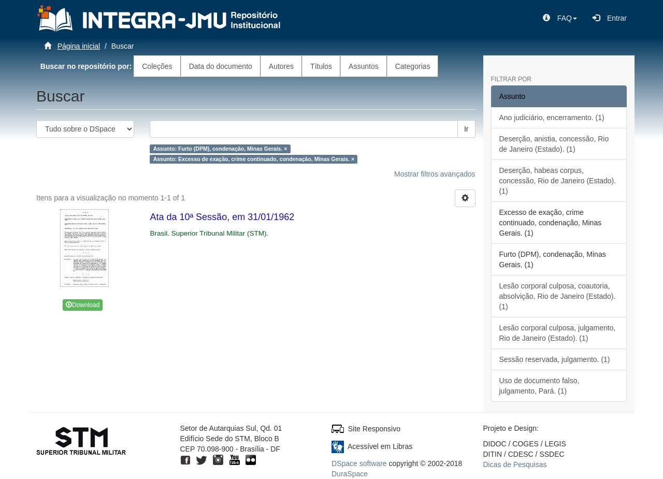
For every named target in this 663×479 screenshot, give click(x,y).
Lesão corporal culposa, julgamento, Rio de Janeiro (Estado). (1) (557, 333)
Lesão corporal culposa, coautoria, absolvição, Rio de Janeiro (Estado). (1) (557, 296)
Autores (281, 66)
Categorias (412, 66)
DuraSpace (350, 474)
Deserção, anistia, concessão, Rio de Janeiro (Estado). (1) (554, 144)
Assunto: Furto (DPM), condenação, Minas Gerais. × (220, 149)
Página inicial (78, 46)
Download (82, 305)
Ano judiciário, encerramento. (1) (551, 117)
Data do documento (220, 66)
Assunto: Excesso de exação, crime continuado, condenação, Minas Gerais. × (253, 159)
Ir (466, 129)
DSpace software (359, 463)
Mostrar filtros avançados (434, 174)
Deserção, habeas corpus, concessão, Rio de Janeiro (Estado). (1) (557, 180)
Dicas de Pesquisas (515, 464)
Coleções (157, 66)
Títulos (321, 66)
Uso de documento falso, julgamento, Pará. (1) (539, 385)
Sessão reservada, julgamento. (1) (554, 359)
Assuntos (364, 66)
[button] (560, 18)
